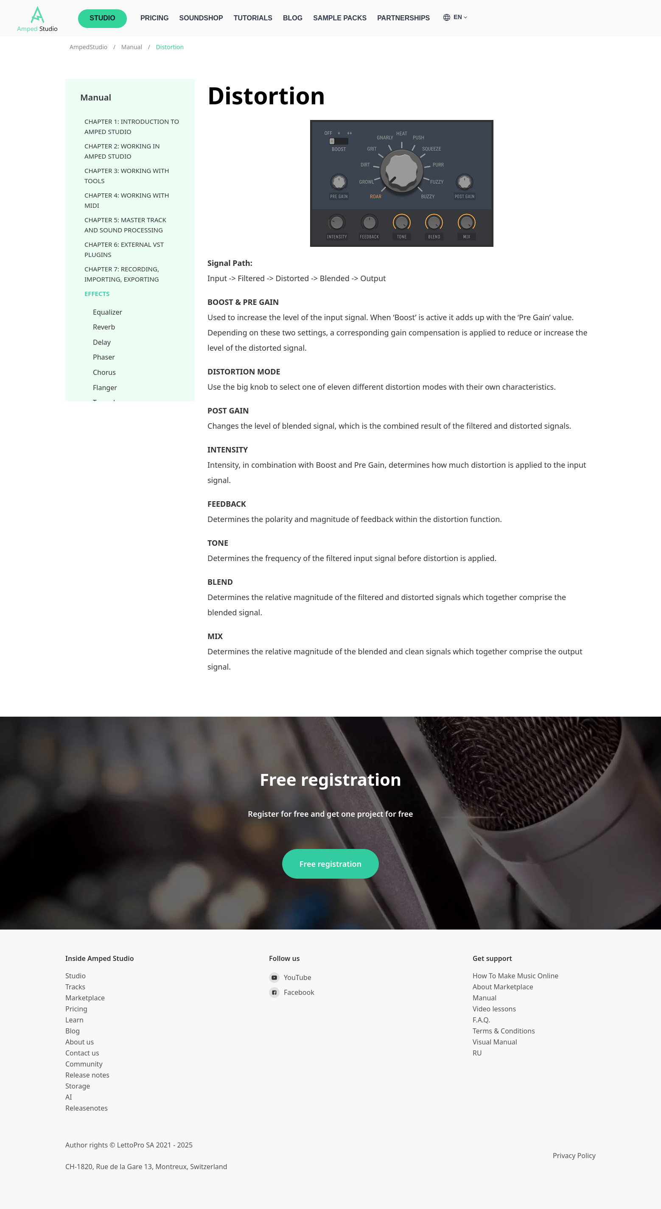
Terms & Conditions (504, 1031)
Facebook (291, 992)
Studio (75, 975)
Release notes (87, 1075)
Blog (292, 18)
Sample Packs (340, 18)
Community (84, 1064)
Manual (131, 47)
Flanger (105, 387)
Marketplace (85, 997)
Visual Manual (495, 1042)
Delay (102, 342)
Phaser (104, 357)
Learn (74, 1019)
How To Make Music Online (515, 975)
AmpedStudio (88, 47)
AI (68, 1097)
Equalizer (107, 312)
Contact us (82, 1053)
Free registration (330, 864)
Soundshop (201, 18)
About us (79, 1042)
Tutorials (253, 18)
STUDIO (102, 18)
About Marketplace (503, 986)
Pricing (154, 18)
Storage (77, 1086)
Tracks (75, 986)
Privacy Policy (574, 1155)
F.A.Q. (481, 1019)
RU (477, 1053)
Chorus (104, 372)
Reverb (104, 327)
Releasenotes (86, 1108)
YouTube (290, 977)
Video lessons (494, 1008)
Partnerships (403, 18)
